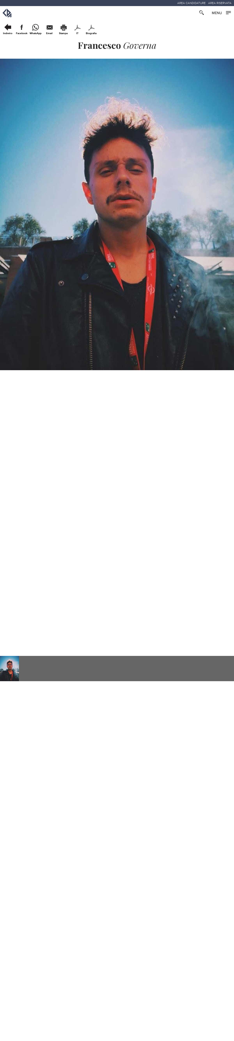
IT (77, 33)
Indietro (7, 33)
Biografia (91, 33)
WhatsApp (36, 33)
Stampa (63, 33)
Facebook (21, 33)
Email (49, 33)
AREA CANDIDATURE (191, 3)
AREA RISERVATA (219, 3)
